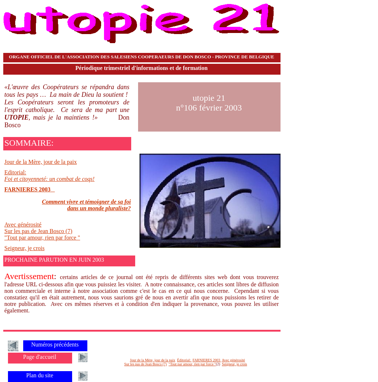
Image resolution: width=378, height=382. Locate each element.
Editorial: (15, 172)
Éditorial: (184, 360)
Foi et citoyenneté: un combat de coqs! (49, 179)
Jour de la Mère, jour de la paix (40, 162)
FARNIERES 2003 (27, 189)
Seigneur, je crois (24, 248)
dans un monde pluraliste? (99, 208)
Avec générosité (22, 224)
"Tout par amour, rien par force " (42, 237)
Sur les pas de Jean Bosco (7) (38, 231)
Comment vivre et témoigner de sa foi (86, 202)
